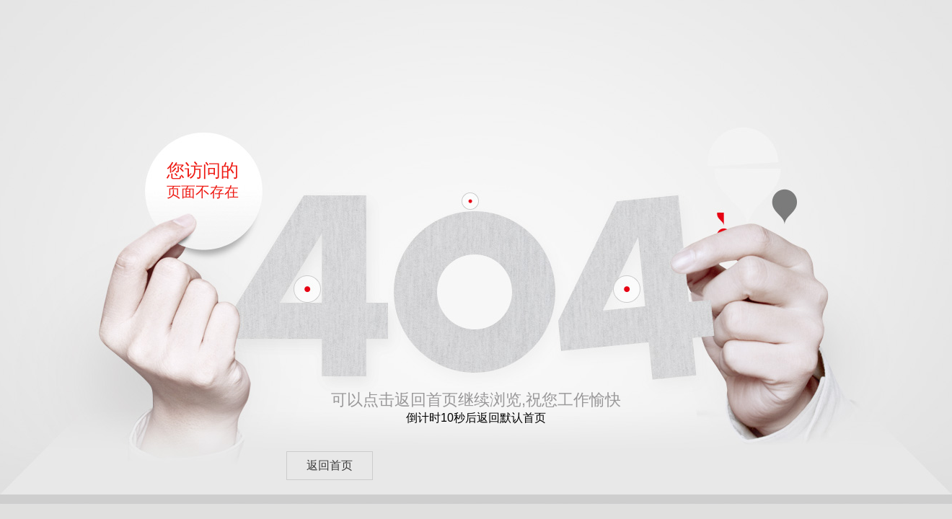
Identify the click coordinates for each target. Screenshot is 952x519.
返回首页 (330, 465)
